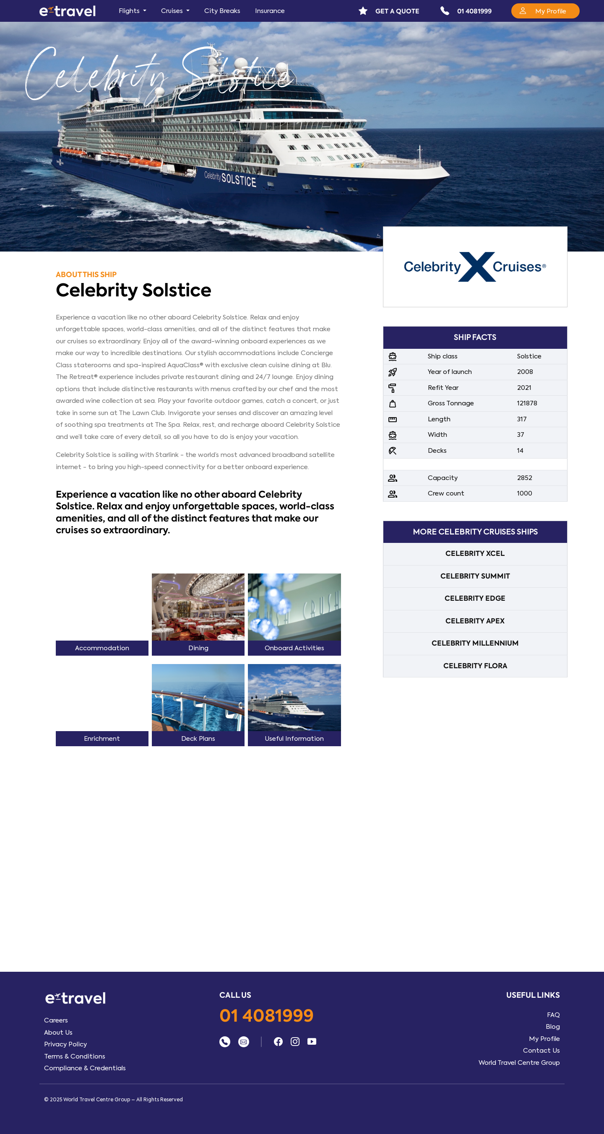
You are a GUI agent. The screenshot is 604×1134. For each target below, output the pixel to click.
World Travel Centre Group (519, 1063)
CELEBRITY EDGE (475, 598)
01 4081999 (266, 1017)
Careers (56, 1020)
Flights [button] (130, 11)
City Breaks (222, 11)
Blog (553, 1026)
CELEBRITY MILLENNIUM (475, 643)
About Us (58, 1032)
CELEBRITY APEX (475, 621)
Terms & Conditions (74, 1056)
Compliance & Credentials (85, 1068)
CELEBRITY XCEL (475, 553)
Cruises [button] (173, 11)
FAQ (553, 1015)
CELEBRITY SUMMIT (475, 576)
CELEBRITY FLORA (475, 666)
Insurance (270, 11)
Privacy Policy (65, 1044)
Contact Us (541, 1050)
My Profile (544, 1039)
